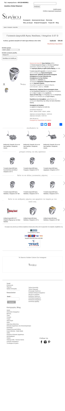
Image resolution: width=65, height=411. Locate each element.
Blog (57, 22)
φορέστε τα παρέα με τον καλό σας (41, 107)
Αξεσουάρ (49, 20)
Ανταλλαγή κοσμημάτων (34, 298)
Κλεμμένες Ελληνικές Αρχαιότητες (15, 334)
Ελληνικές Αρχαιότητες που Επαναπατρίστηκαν (19, 325)
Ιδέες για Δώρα (28, 22)
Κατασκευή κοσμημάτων (34, 299)
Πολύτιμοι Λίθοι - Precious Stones (15, 339)
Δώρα (8, 322)
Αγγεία (8, 310)
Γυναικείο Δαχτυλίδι (35, 71)
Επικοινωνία (10, 285)
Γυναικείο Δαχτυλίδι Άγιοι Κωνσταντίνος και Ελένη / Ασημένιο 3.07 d (11, 169)
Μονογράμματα (11, 336)
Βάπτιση (9, 313)
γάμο (39, 93)
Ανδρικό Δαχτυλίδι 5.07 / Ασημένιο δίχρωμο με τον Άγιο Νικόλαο (12, 219)
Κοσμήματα (26, 20)
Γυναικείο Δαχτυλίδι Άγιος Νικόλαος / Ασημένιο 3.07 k (51, 192)
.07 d (53, 63)
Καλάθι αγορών (57, 9)
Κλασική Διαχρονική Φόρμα (38, 65)
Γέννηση (9, 317)
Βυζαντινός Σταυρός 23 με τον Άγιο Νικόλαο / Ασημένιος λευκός (12, 146)
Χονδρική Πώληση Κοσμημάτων (36, 292)
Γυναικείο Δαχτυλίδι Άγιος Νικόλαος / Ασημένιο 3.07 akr (12, 192)
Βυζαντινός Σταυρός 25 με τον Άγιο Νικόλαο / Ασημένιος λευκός (52, 146)
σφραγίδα (42, 71)
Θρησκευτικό (33, 89)
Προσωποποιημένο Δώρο (51, 89)
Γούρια (8, 319)
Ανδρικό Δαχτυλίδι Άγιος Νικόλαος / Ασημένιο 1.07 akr (52, 219)
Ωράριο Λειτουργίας (12, 288)
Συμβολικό (41, 89)
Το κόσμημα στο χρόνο (12, 343)
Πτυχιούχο (47, 94)
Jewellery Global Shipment (13, 6)
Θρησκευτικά (33, 74)
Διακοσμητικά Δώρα (38, 20)
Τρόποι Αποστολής (33, 287)
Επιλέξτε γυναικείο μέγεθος (9, 52)
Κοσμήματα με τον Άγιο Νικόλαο (39, 78)
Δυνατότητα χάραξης (33, 301)
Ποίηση (8, 338)
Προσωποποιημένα (46, 72)
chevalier (46, 86)
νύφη (34, 93)
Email (9, 296)
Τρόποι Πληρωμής (33, 289)
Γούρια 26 (51, 22)
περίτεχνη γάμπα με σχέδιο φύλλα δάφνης (43, 68)
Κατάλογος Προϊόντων (34, 296)
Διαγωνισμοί (10, 320)
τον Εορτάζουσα (36, 91)
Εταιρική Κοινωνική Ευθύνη (14, 329)
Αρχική (5, 27)
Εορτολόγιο (9, 327)
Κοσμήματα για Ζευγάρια (37, 105)
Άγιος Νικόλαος (46, 63)
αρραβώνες (48, 93)
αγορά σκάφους (50, 96)
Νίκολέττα (42, 91)
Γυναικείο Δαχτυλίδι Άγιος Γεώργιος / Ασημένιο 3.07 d (31, 169)
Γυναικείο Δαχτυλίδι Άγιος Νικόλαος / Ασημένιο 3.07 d (31, 192)
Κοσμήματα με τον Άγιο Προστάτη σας (40, 76)
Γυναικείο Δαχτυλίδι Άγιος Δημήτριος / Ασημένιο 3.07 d (51, 169)
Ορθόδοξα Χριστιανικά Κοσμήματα (47, 74)
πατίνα (52, 66)
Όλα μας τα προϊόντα (33, 294)
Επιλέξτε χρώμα (6, 47)
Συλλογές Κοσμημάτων (13, 341)
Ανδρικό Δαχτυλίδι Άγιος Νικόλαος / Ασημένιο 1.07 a (31, 219)
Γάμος (8, 315)
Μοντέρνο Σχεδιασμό (53, 65)
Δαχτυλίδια (15, 27)
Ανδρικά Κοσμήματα (40, 22)
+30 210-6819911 (22, 2)
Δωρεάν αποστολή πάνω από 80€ (33, 238)
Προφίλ (8, 283)
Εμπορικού (41, 81)
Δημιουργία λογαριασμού (54, 11)
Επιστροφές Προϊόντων (34, 291)
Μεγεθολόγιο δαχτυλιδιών (54, 44)
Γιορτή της (51, 91)
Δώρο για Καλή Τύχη (35, 94)
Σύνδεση (45, 11)
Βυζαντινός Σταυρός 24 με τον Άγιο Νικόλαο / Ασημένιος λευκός (32, 146)
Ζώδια (8, 332)
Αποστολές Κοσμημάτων (13, 312)
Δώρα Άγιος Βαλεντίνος (13, 324)
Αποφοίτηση (58, 94)
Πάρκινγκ (9, 287)
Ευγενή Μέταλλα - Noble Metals (15, 331)
